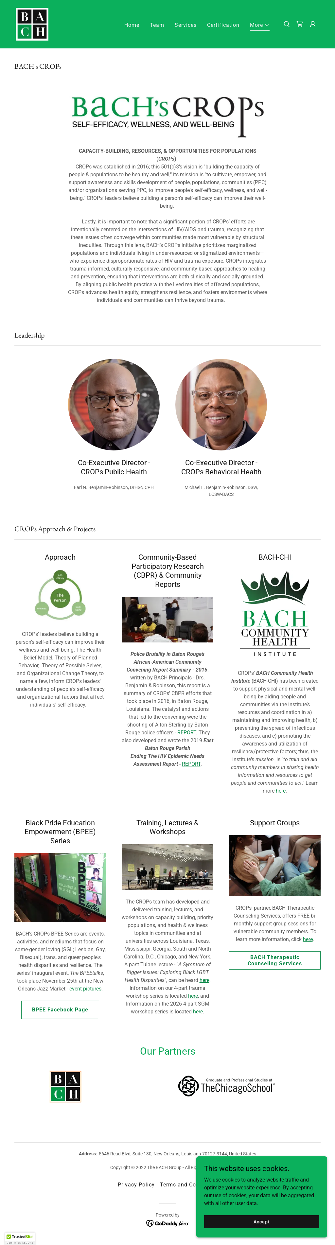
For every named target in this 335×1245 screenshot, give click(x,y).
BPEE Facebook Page (60, 1010)
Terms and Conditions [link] (188, 1185)
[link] (32, 24)
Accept (262, 1221)
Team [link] (157, 25)
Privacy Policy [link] (136, 1185)
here (280, 791)
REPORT (186, 732)
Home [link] (131, 25)
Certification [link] (223, 25)
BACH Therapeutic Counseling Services (275, 960)
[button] (260, 26)
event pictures (85, 989)
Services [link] (186, 25)
